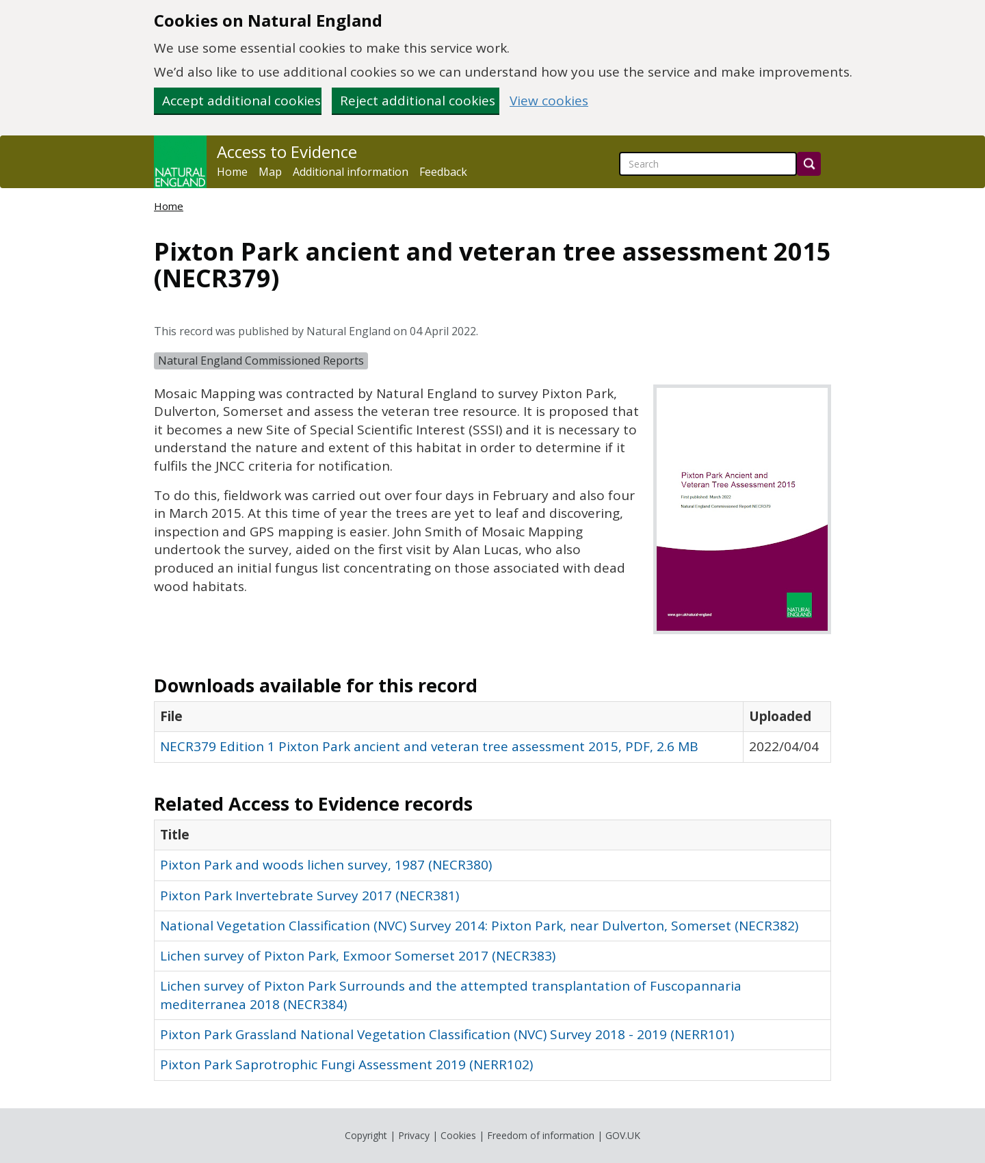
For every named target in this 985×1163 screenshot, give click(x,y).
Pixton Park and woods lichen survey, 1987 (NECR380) (326, 865)
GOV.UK (622, 1135)
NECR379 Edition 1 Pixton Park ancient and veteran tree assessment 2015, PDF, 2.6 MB (429, 746)
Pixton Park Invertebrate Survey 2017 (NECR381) (309, 895)
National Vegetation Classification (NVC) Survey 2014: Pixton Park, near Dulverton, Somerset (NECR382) (479, 926)
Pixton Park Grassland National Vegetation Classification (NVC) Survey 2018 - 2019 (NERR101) (447, 1034)
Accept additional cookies (241, 100)
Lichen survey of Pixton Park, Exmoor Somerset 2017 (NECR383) (357, 956)
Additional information (350, 171)
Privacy (414, 1135)
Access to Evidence (287, 152)
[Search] (809, 164)
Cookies (458, 1135)
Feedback (443, 171)
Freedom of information (540, 1135)
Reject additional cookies (417, 100)
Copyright (366, 1135)
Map (270, 171)
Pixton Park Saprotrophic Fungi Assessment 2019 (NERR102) (346, 1064)
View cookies (549, 100)
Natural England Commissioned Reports (261, 360)
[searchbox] (708, 164)
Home (232, 171)
